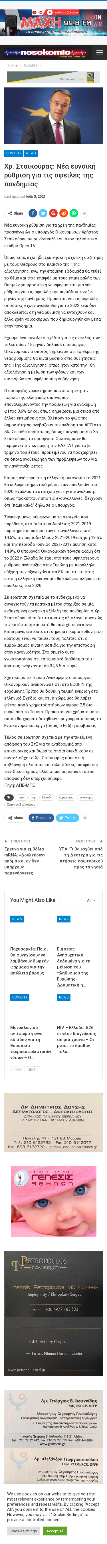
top (33, 797)
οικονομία (86, 797)
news (21, 797)
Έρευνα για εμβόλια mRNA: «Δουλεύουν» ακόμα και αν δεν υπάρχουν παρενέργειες (24, 861)
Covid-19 (13, 153)
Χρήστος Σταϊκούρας (21, 804)
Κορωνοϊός (66, 797)
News (31, 153)
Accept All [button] (55, 1531)
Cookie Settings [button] (24, 1531)
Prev (17, 1070)
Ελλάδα (47, 797)
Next (33, 1070)
